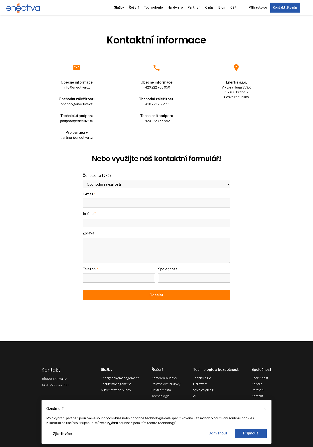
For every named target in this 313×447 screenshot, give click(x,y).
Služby (119, 7)
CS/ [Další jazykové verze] (233, 7)
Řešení (134, 7)
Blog (222, 7)
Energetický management (120, 378)
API (195, 396)
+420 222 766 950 (55, 385)
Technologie (153, 7)
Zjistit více (62, 434)
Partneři (194, 7)
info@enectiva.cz (54, 379)
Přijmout (250, 433)
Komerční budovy (164, 378)
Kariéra (257, 384)
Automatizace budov (116, 390)
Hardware (175, 7)
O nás (209, 7)
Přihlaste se (258, 7)
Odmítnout (218, 433)
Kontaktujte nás (285, 7)
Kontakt (257, 396)
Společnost (260, 378)
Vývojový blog (203, 390)
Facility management (116, 384)
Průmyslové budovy (166, 384)
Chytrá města (161, 390)
